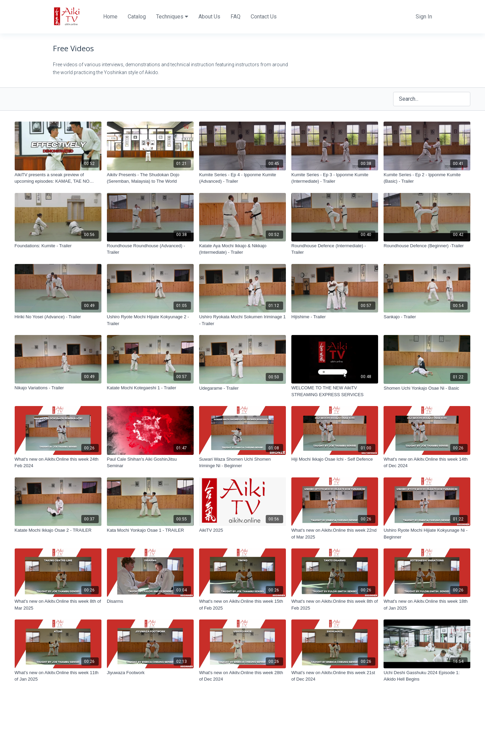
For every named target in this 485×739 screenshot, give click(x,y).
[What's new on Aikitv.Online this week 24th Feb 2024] (58, 462)
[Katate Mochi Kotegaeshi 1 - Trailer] (150, 388)
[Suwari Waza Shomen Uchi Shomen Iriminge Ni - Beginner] (242, 462)
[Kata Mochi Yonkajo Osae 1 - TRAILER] (150, 530)
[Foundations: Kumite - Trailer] (58, 245)
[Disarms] (150, 601)
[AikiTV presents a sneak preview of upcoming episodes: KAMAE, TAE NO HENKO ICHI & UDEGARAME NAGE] (58, 178)
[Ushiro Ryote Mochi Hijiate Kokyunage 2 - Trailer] (150, 320)
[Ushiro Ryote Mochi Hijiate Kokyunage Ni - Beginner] (427, 533)
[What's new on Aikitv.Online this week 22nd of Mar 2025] (334, 533)
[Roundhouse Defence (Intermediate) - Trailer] (334, 249)
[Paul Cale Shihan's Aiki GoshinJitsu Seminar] (150, 462)
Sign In (424, 16)
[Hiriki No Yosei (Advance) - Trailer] (58, 316)
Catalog (137, 16)
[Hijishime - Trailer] (334, 316)
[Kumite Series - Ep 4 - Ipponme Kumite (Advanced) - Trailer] (242, 178)
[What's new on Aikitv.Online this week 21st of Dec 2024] (334, 676)
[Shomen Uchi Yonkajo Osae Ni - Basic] (427, 388)
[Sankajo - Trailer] (427, 316)
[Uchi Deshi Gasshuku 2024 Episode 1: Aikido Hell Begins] (427, 676)
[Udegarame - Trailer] (242, 388)
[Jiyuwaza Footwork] (150, 672)
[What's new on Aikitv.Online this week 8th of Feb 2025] (334, 604)
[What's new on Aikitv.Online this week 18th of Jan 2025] (427, 604)
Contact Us (264, 16)
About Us (209, 16)
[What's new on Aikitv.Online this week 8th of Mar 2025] (58, 604)
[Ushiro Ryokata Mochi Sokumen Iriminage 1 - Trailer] (242, 320)
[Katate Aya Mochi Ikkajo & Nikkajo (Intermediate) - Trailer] (242, 249)
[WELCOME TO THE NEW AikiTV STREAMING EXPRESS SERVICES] (334, 391)
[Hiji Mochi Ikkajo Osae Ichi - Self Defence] (334, 459)
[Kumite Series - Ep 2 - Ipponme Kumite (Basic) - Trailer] (427, 178)
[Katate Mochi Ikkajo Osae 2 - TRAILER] (58, 530)
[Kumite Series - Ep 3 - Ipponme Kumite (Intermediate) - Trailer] (334, 178)
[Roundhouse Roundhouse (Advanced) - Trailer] (150, 249)
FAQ (235, 16)
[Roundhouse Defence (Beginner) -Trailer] (427, 245)
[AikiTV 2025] (242, 530)
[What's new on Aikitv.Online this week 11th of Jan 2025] (58, 676)
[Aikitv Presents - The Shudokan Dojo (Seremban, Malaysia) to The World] (150, 178)
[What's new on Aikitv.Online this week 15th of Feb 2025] (242, 604)
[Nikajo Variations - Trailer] (58, 388)
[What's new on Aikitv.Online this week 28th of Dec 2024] (242, 676)
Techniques (172, 16)
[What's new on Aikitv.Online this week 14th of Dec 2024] (427, 462)
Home (110, 16)
